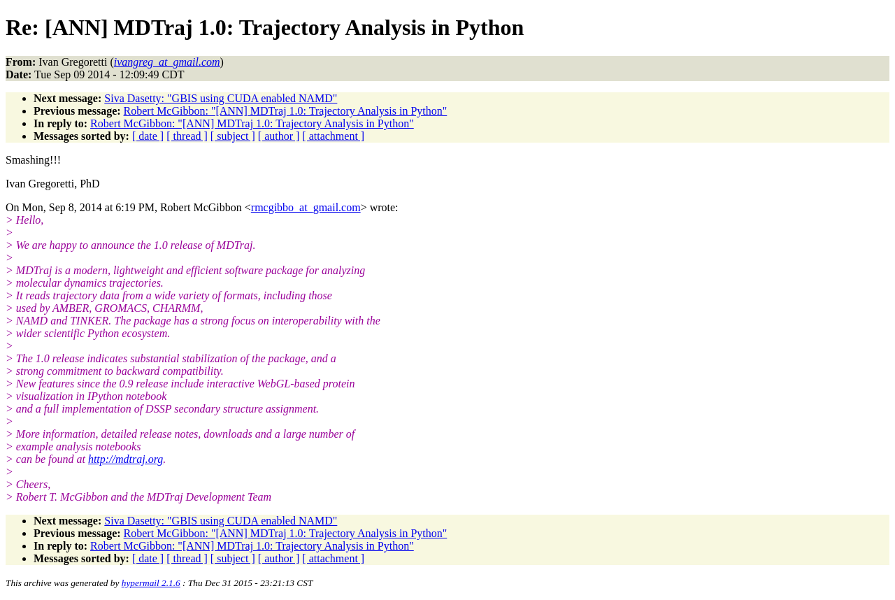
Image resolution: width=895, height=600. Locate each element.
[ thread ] (187, 136)
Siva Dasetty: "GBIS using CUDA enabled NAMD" (220, 98)
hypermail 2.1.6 (151, 583)
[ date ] (148, 136)
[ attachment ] (333, 136)
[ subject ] (232, 136)
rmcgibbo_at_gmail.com (306, 207)
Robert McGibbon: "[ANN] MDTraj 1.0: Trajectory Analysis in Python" (286, 111)
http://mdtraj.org (125, 459)
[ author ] (279, 136)
